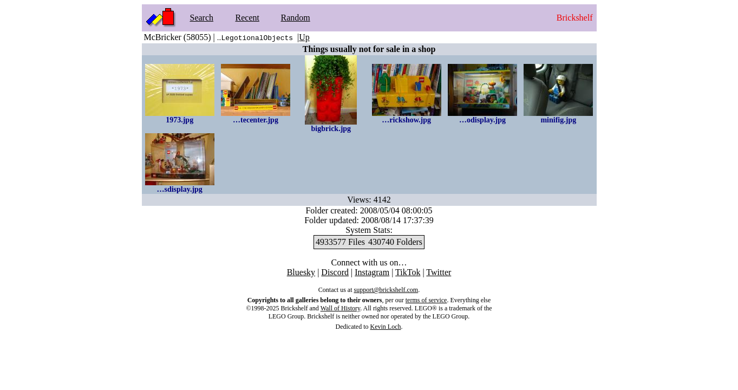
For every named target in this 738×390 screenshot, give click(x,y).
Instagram (372, 272)
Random (295, 17)
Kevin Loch (385, 326)
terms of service (426, 300)
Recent (247, 17)
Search (202, 17)
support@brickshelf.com (386, 290)
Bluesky (301, 272)
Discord (335, 272)
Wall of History (341, 308)
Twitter (438, 272)
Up (304, 37)
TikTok (407, 272)
